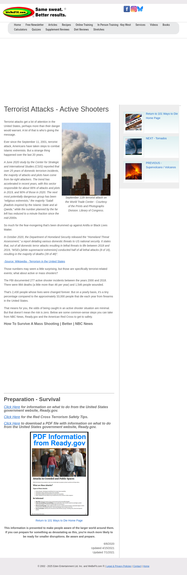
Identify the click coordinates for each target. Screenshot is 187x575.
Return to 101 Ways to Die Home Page (59, 520)
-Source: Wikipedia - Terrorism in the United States (34, 261)
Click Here (12, 407)
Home (146, 566)
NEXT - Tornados (156, 138)
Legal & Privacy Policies (118, 566)
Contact (137, 566)
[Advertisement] (93, 70)
